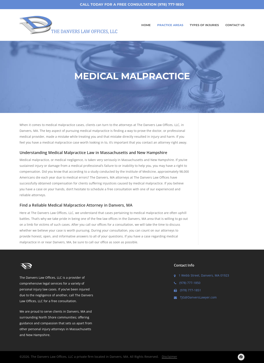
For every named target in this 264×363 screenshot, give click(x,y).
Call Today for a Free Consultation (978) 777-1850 (132, 4)
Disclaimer (169, 357)
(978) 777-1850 (187, 283)
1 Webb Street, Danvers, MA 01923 (201, 275)
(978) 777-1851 (187, 290)
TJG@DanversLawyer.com (195, 297)
